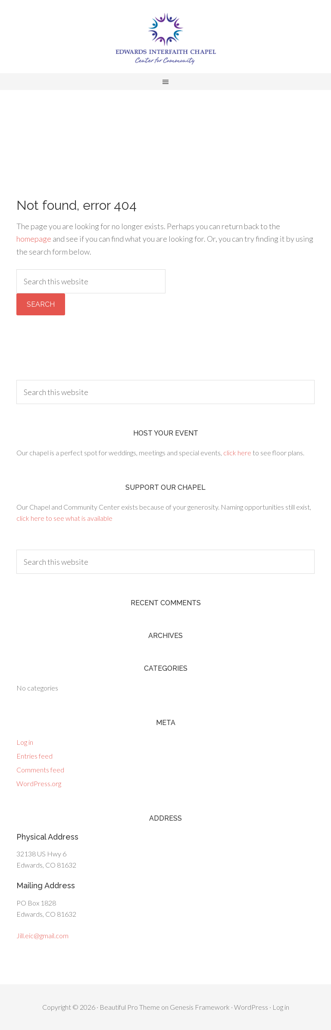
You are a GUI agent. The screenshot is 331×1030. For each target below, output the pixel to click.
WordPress (251, 1007)
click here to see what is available (64, 518)
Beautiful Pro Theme (130, 1007)
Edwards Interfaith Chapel (165, 39)
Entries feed (34, 756)
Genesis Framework (200, 1007)
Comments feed (40, 769)
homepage (33, 238)
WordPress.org (38, 783)
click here (237, 452)
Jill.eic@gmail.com (42, 935)
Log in (24, 742)
